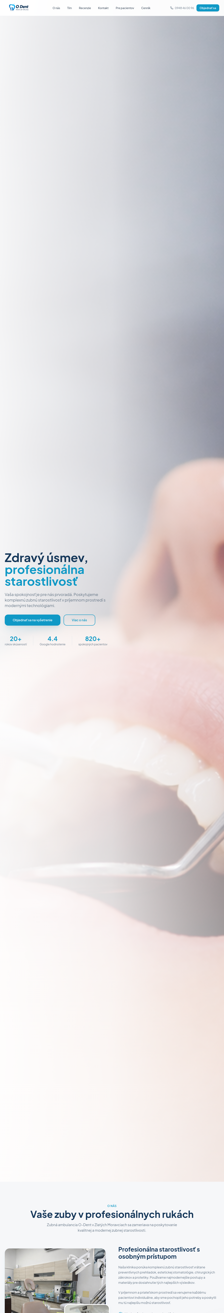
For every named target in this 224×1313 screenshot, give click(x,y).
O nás (56, 8)
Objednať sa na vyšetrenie (32, 620)
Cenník (145, 8)
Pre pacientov (125, 8)
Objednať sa (208, 8)
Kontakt (103, 8)
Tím (69, 8)
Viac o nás (79, 620)
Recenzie (85, 8)
